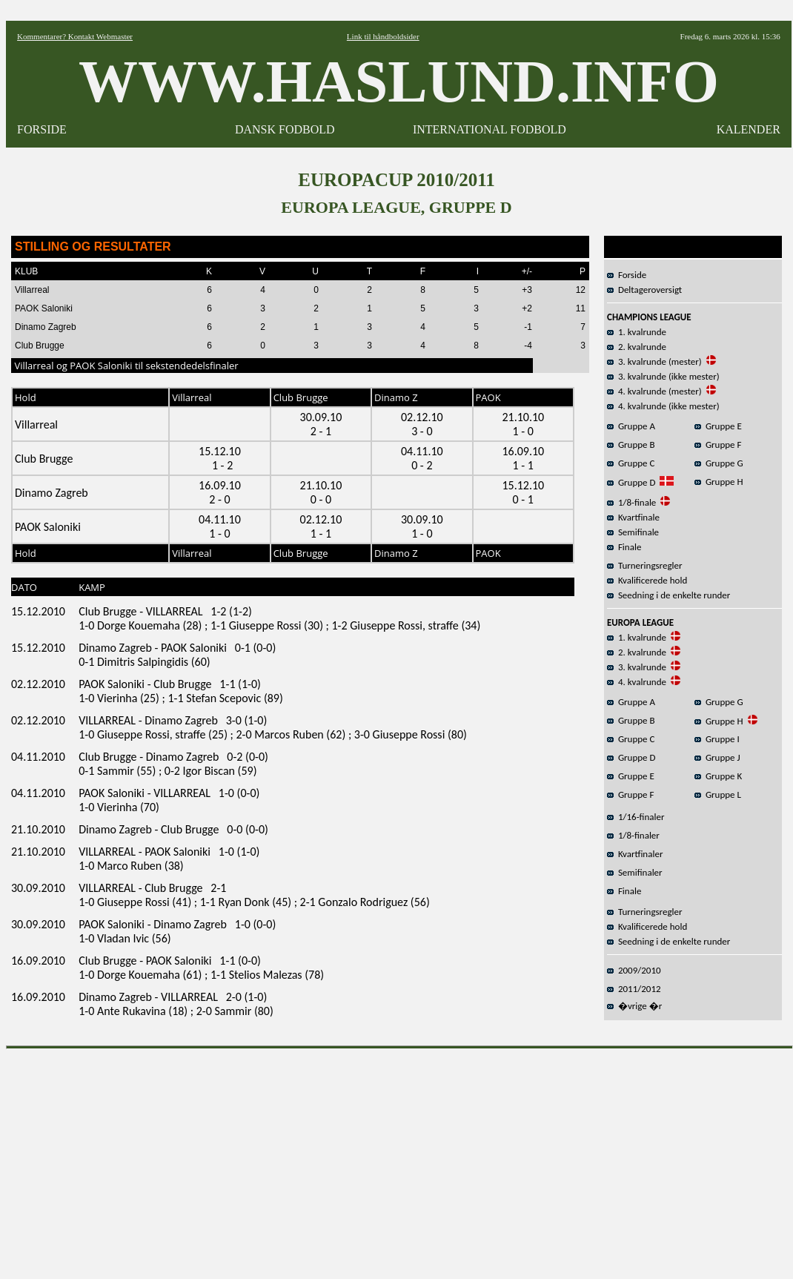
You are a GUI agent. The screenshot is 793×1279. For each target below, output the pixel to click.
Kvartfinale (633, 517)
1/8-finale (631, 502)
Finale (624, 546)
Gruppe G (718, 463)
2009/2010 (634, 970)
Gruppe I (717, 738)
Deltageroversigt (644, 289)
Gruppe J (717, 757)
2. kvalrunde (636, 346)
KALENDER (748, 129)
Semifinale (633, 532)
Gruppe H (718, 481)
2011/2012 (634, 988)
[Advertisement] (400, 1159)
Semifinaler (635, 872)
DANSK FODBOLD (285, 129)
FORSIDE (42, 129)
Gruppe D (631, 482)
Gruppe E (718, 426)
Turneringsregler (645, 565)
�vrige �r (634, 1005)
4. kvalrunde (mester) (654, 391)
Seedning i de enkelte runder (668, 595)
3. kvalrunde (636, 666)
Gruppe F (717, 444)
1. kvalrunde (636, 331)
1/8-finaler (633, 835)
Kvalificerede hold (647, 580)
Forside (626, 274)
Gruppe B (631, 444)
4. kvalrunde (636, 681)
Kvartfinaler (635, 853)
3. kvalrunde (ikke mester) (663, 376)
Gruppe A (631, 426)
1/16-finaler (635, 816)
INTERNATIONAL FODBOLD (489, 129)
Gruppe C (630, 463)
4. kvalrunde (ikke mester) (663, 406)
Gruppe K (718, 775)
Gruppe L (717, 794)
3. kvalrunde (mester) (654, 361)
